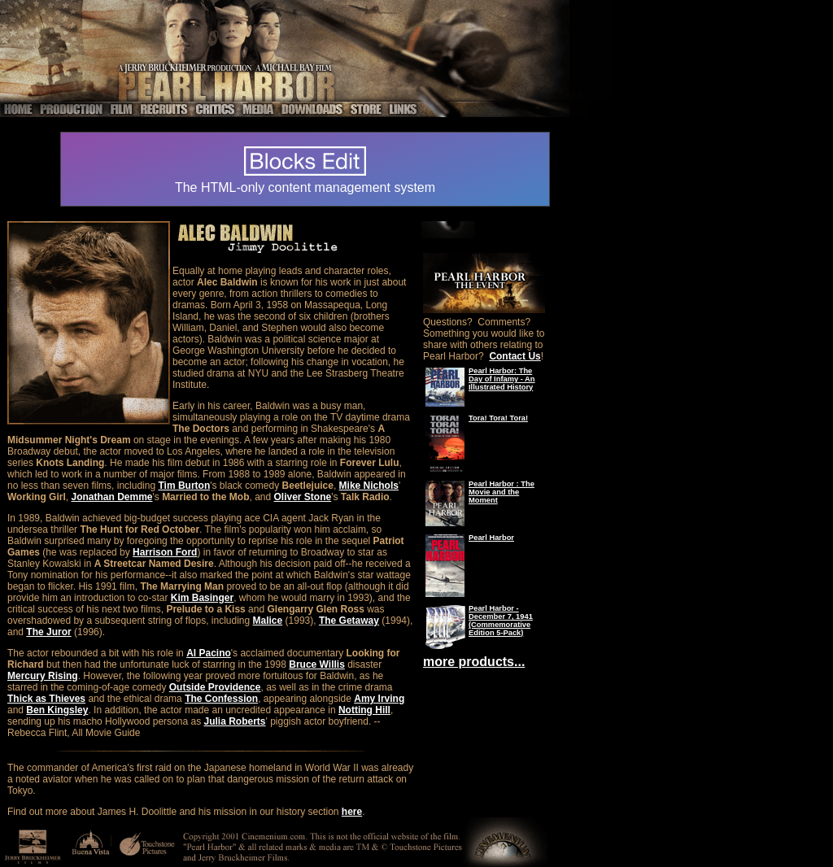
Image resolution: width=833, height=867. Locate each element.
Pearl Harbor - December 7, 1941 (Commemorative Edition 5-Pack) (501, 620)
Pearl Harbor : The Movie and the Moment (501, 492)
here (352, 811)
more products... (474, 662)
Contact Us (514, 356)
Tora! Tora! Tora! (498, 418)
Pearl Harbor (491, 538)
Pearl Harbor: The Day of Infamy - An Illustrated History (502, 379)
